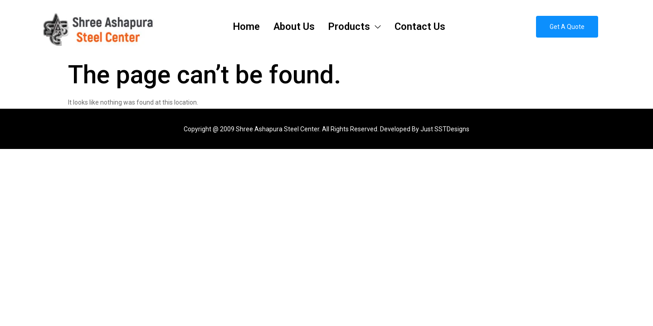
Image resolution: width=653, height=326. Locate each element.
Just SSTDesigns (444, 129)
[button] (567, 27)
